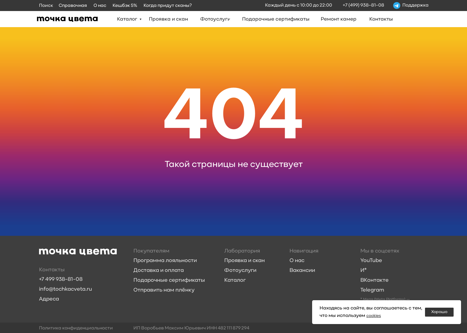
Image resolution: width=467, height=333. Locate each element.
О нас (296, 261)
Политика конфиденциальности (76, 328)
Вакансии (302, 270)
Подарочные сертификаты (169, 280)
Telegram (372, 290)
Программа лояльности (165, 261)
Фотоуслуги (240, 270)
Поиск (46, 5)
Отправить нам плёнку (163, 290)
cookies (374, 315)
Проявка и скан (244, 261)
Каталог (235, 280)
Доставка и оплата (158, 270)
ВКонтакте (374, 280)
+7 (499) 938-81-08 (363, 5)
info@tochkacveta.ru (65, 289)
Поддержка (415, 5)
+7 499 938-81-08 (60, 279)
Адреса (49, 299)
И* (363, 270)
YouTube (371, 261)
